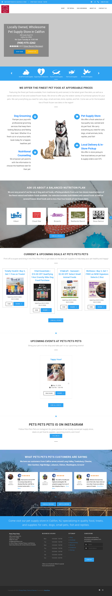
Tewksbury (79, 461)
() (33, 46)
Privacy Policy (22, 590)
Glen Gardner (33, 465)
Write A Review (64, 504)
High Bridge (45, 465)
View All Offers (56, 320)
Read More (49, 393)
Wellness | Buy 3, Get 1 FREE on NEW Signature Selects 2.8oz (97, 274)
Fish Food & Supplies (86, 76)
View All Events (55, 405)
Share (19, 304)
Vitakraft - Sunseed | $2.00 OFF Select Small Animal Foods (70, 274)
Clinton (62, 465)
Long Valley (68, 461)
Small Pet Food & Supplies (41, 76)
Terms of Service (31, 590)
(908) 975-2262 (26, 42)
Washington (71, 465)
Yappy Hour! (56, 359)
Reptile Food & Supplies (71, 76)
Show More (100, 486)
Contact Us (32, 51)
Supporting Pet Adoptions (56, 76)
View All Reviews (48, 504)
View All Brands (57, 236)
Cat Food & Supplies (26, 76)
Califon (48, 461)
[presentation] (93, 553)
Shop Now (19, 51)
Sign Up (89, 559)
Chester (88, 461)
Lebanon (54, 465)
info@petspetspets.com (15, 541)
